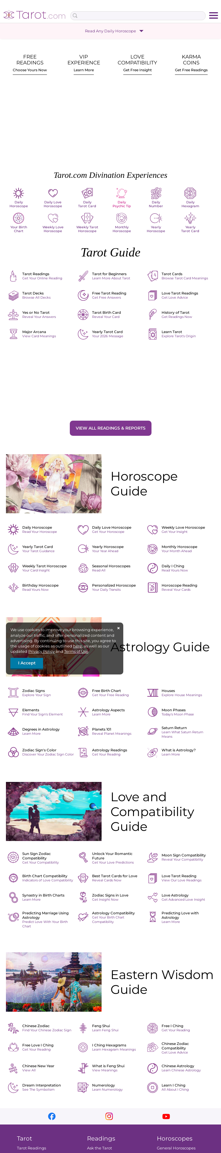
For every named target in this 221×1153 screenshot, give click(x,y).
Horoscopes (174, 1138)
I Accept (27, 663)
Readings (101, 1138)
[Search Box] (138, 15)
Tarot (24, 1138)
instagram (109, 1116)
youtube (166, 1116)
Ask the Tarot (99, 1148)
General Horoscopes (176, 1148)
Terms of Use (76, 651)
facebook (52, 1116)
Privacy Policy (41, 651)
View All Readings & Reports (111, 428)
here (77, 646)
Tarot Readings (31, 1148)
